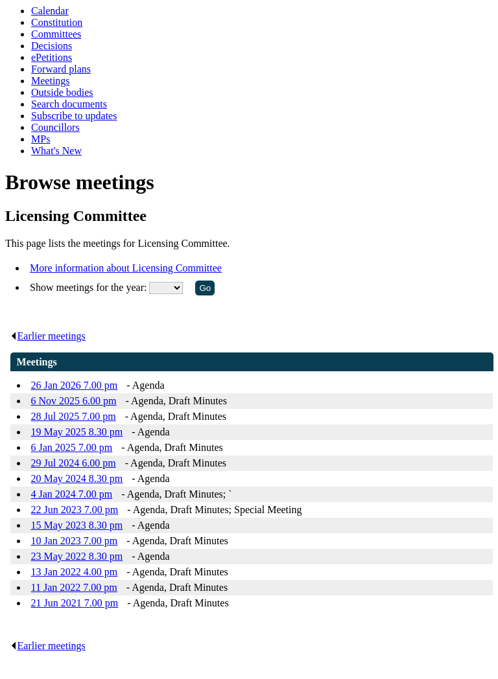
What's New (56, 150)
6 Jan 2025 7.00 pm (72, 447)
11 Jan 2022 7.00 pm (74, 587)
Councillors (55, 127)
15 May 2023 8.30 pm (77, 525)
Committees (56, 34)
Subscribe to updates (74, 115)
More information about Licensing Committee (126, 267)
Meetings (50, 80)
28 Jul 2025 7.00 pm (73, 416)
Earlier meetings (48, 335)
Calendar (50, 10)
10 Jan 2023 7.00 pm (74, 540)
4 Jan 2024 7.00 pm (72, 494)
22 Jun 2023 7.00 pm (75, 509)
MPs (40, 138)
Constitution (56, 22)
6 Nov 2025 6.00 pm (74, 400)
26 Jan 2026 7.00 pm (74, 385)
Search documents (69, 103)
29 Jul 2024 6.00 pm (73, 462)
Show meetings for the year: (89, 287)
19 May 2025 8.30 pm (77, 431)
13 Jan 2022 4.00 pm (74, 571)
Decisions (51, 45)
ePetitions (51, 57)
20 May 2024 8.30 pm (77, 478)
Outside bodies (62, 92)
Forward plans (61, 69)
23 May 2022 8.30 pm (77, 556)
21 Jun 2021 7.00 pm (75, 602)
